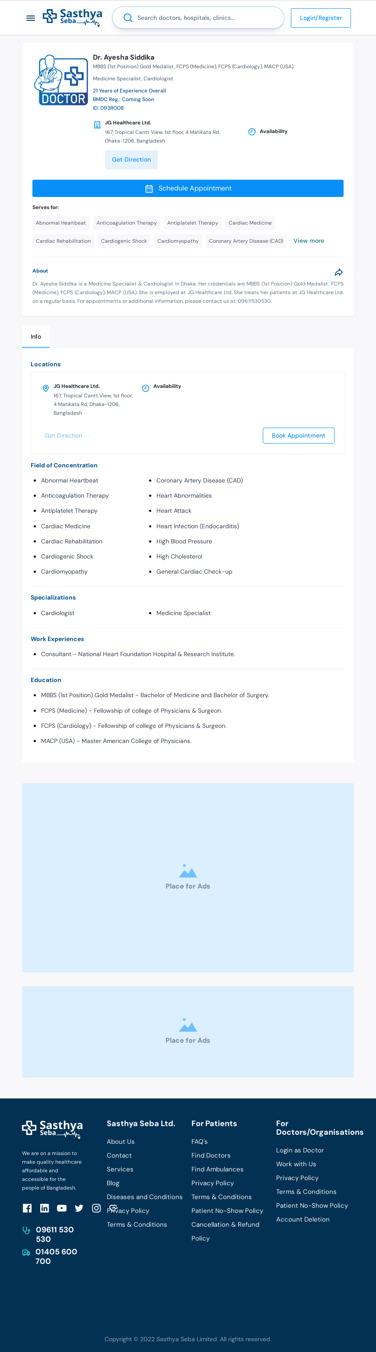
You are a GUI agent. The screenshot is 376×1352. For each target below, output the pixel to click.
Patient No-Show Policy (227, 1210)
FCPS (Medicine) (196, 66)
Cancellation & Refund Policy (225, 1231)
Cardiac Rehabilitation (71, 541)
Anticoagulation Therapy (75, 495)
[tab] (36, 337)
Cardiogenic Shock (67, 556)
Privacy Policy (128, 1210)
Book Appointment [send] (298, 435)
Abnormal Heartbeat (69, 480)
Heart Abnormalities (184, 495)
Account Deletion (303, 1219)
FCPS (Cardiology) (240, 66)
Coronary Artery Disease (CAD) (199, 480)
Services (120, 1169)
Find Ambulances (217, 1169)
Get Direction (131, 159)
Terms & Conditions (137, 1224)
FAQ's (199, 1141)
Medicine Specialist (183, 613)
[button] (31, 17)
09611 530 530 (55, 1234)
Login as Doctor (300, 1150)
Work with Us (296, 1164)
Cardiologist (57, 613)
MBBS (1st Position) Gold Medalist (133, 66)
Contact (119, 1155)
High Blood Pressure (184, 541)
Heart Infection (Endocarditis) (197, 526)
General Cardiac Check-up (194, 571)
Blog (113, 1183)
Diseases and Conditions (145, 1197)
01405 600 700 (56, 1256)
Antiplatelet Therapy (69, 510)
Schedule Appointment (188, 188)
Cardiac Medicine (65, 526)
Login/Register (321, 18)
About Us (121, 1141)
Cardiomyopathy (64, 571)
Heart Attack (173, 510)
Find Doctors (211, 1155)
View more (308, 240)
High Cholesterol (179, 556)
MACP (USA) (278, 66)
